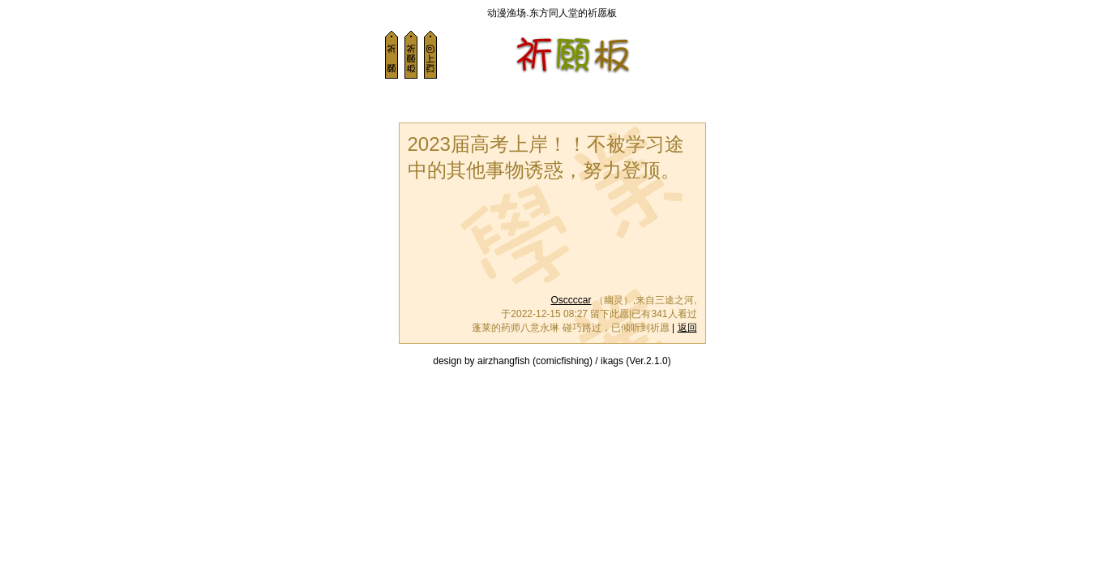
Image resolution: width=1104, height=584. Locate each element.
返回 (687, 327)
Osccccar (570, 300)
